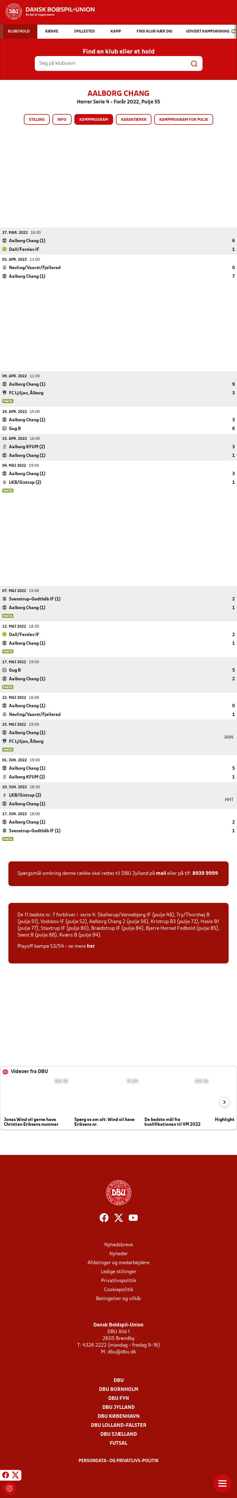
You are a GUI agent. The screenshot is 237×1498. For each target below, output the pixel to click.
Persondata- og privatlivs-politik (119, 1461)
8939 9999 (205, 873)
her (91, 946)
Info (61, 120)
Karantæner (133, 120)
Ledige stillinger (118, 1271)
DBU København (119, 1416)
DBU (119, 1380)
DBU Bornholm (118, 1389)
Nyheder (118, 1253)
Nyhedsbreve (118, 1244)
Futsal (118, 1443)
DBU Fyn (118, 1398)
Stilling (37, 120)
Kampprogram (93, 120)
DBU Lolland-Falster (118, 1425)
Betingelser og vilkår (118, 1298)
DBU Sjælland (118, 1434)
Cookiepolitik (118, 1289)
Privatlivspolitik (118, 1280)
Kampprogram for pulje (183, 120)
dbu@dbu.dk (122, 1351)
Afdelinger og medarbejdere (118, 1262)
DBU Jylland (118, 1407)
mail (161, 873)
